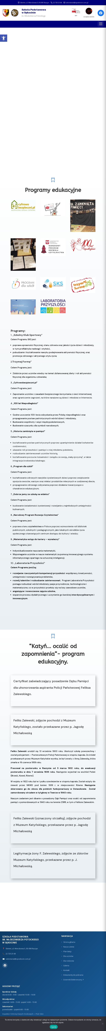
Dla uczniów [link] (68, 956)
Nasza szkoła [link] (68, 947)
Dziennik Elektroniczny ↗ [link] (73, 980)
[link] (3, 38)
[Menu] (101, 24)
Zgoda (53, 1027)
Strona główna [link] (69, 942)
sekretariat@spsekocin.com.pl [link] (75, 3)
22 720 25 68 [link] (56, 3)
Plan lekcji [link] (67, 951)
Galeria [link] (66, 965)
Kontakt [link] (66, 970)
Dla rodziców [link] (68, 961)
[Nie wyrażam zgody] (102, 1023)
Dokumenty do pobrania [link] (73, 975)
